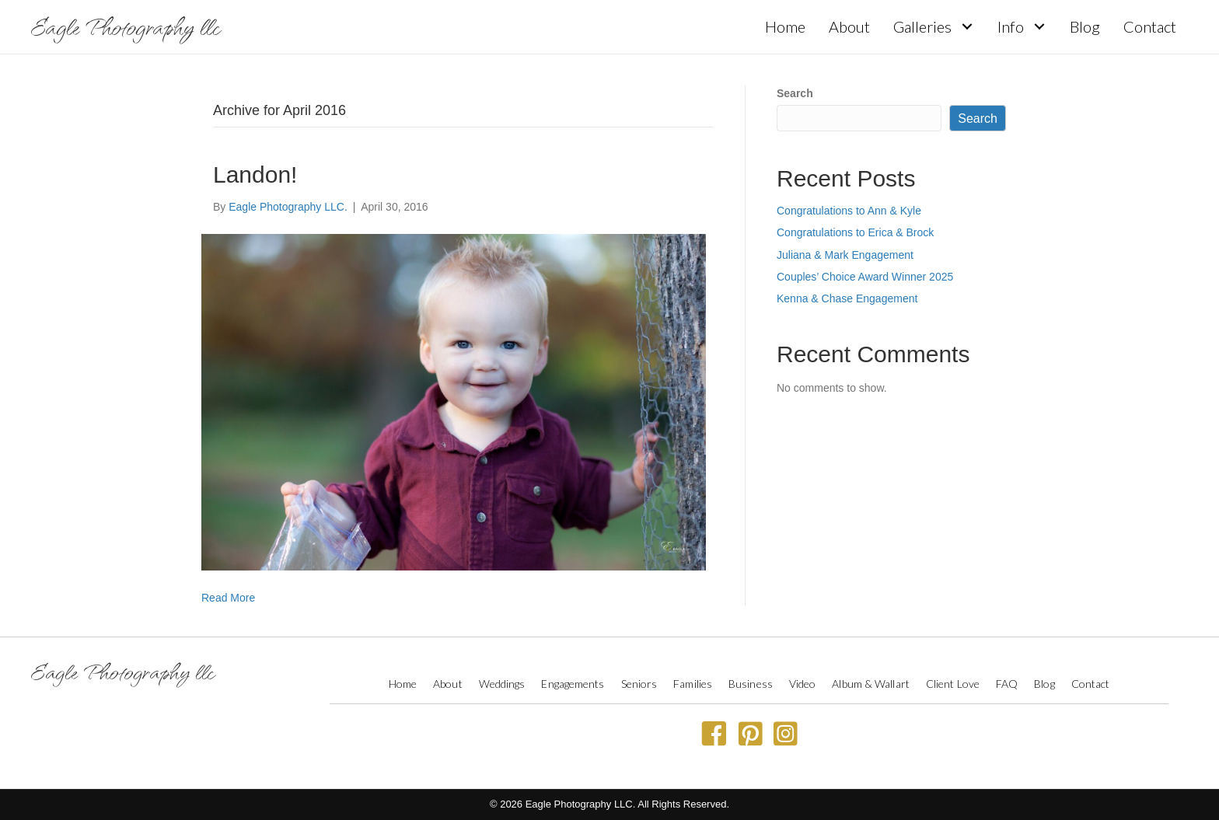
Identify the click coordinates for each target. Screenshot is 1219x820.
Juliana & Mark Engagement (845, 255)
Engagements (572, 683)
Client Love (953, 683)
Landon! (255, 174)
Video (802, 683)
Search (795, 93)
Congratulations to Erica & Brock (855, 232)
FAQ (1007, 683)
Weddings (502, 683)
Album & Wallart (871, 683)
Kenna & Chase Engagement (847, 298)
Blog (1044, 683)
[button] (966, 27)
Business (750, 683)
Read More (228, 597)
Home (403, 683)
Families (692, 683)
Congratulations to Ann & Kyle (849, 210)
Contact (1090, 683)
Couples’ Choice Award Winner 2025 (865, 276)
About (448, 683)
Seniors (639, 683)
